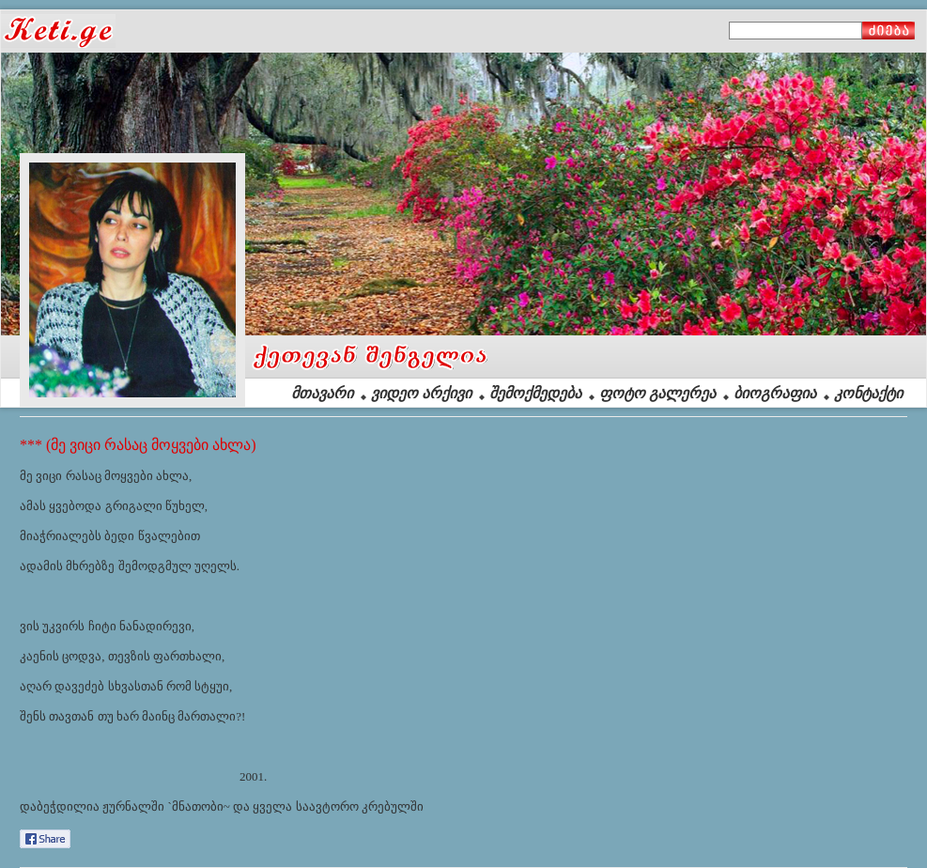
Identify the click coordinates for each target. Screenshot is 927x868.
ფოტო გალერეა (657, 393)
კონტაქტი (868, 393)
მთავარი (322, 393)
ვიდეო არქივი (421, 393)
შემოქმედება (535, 393)
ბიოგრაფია (775, 393)
